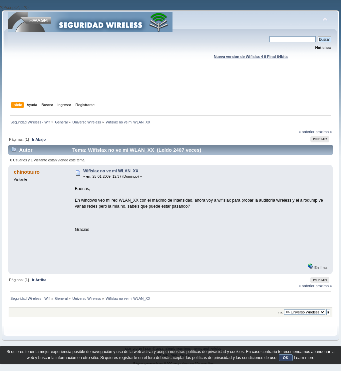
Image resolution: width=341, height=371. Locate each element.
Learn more (304, 357)
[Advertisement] (170, 87)
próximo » (323, 132)
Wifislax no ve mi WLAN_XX (110, 171)
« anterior (306, 132)
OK (286, 358)
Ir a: (280, 312)
